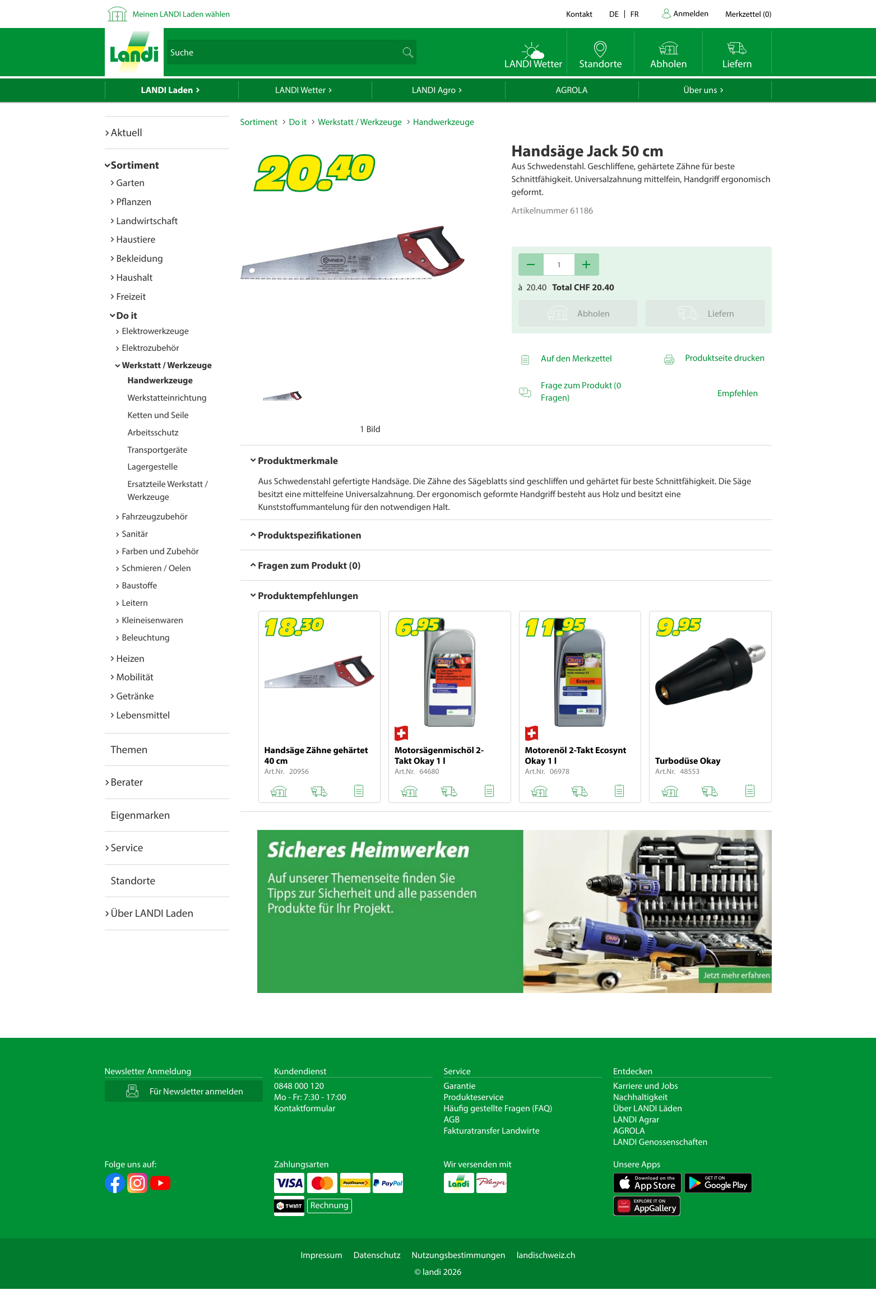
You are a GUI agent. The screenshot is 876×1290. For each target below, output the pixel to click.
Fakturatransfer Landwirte (492, 1130)
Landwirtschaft (147, 220)
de (614, 13)
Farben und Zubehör (160, 551)
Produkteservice (474, 1097)
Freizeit (131, 296)
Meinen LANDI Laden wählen (181, 13)
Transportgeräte (158, 450)
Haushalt (135, 277)
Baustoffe (139, 585)
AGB (452, 1119)
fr (635, 13)
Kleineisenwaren (152, 620)
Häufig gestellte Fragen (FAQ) (498, 1108)
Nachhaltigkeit (640, 1097)
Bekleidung (140, 258)
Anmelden (691, 13)
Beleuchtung (146, 637)
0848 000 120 (299, 1086)
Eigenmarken (140, 815)
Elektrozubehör (150, 348)
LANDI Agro (434, 90)
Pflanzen (134, 201)
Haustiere (136, 239)
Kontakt (579, 13)
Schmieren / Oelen (156, 568)
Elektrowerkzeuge (155, 331)
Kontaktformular (305, 1108)
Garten (131, 182)
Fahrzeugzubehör (155, 516)
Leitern (135, 603)
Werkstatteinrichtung (167, 397)
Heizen (131, 658)
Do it (127, 315)
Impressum (321, 1255)
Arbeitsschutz (153, 432)
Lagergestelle (153, 466)
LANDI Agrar (636, 1119)
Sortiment (135, 164)
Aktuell (126, 132)
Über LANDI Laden (152, 913)
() (748, 13)
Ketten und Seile (158, 415)
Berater (127, 781)
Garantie (460, 1086)
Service (127, 847)
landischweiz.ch (546, 1255)
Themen (129, 749)
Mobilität (135, 676)
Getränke (135, 695)
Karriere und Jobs (645, 1086)
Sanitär (135, 534)
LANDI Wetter (300, 90)
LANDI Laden (167, 90)
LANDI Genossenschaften (660, 1142)
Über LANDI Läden (647, 1108)
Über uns (700, 90)
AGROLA (572, 90)
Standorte (133, 880)
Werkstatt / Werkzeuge (167, 365)
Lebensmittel (143, 714)
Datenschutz (377, 1255)
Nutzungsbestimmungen (459, 1255)
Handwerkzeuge (160, 380)
